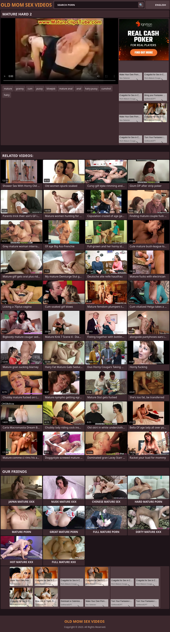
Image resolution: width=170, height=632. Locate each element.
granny (20, 88)
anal (79, 88)
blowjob (51, 88)
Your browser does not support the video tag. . (59, 51)
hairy (6, 94)
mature (8, 88)
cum (30, 88)
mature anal (66, 88)
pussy (39, 88)
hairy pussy (91, 88)
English (160, 4)
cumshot (106, 88)
